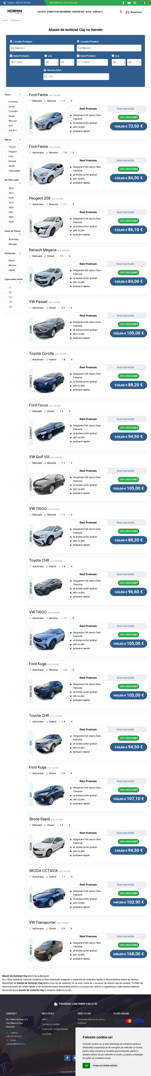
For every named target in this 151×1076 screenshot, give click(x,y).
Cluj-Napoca (17, 48)
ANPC (45, 1019)
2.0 (10, 292)
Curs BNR (46, 1034)
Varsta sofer (52, 70)
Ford (11, 156)
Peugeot (13, 151)
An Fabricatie (12, 180)
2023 (11, 221)
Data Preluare (19, 55)
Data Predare (86, 55)
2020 (11, 207)
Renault (12, 161)
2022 (11, 217)
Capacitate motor (14, 279)
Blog (88, 12)
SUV (11, 125)
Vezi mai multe (127, 108)
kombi (12, 106)
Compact (13, 111)
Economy (13, 101)
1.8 (10, 302)
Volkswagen (14, 170)
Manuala (13, 244)
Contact (98, 12)
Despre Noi (78, 12)
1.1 (10, 287)
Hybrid (12, 270)
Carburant (10, 253)
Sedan (12, 116)
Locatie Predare (88, 41)
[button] (121, 12)
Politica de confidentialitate (55, 1029)
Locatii (41, 12)
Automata (13, 239)
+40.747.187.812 (17, 2)
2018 (11, 198)
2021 (11, 212)
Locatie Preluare (21, 41)
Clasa (7, 94)
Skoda (12, 166)
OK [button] (86, 1065)
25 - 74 (49, 76)
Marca (8, 139)
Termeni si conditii (50, 1024)
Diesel (11, 260)
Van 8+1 (13, 130)
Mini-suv (13, 121)
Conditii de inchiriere (59, 12)
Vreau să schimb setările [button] (105, 1065)
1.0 (10, 307)
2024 (11, 188)
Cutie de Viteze (12, 231)
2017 (11, 193)
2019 (11, 202)
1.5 (10, 297)
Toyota (12, 146)
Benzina (12, 265)
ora (48, 55)
